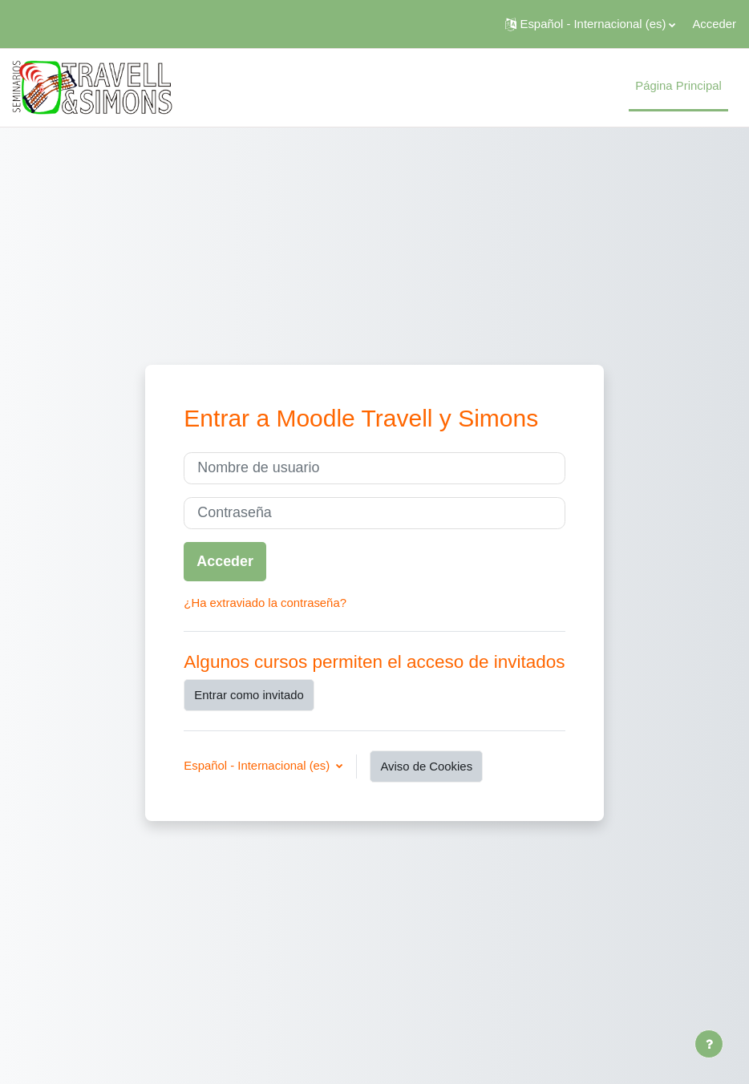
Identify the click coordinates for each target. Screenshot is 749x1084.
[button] (590, 24)
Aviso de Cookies (426, 766)
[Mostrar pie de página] (708, 1043)
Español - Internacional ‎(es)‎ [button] (258, 765)
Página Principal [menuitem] (678, 85)
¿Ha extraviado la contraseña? (265, 603)
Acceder (714, 24)
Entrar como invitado (248, 695)
